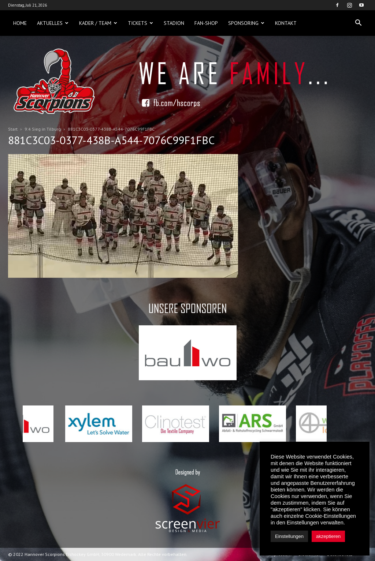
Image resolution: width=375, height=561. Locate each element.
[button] (358, 23)
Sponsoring (246, 23)
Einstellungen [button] (289, 536)
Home (20, 23)
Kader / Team (98, 23)
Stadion (174, 23)
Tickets (140, 23)
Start (13, 129)
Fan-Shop (206, 23)
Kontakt (286, 23)
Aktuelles (52, 23)
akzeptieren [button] (328, 536)
